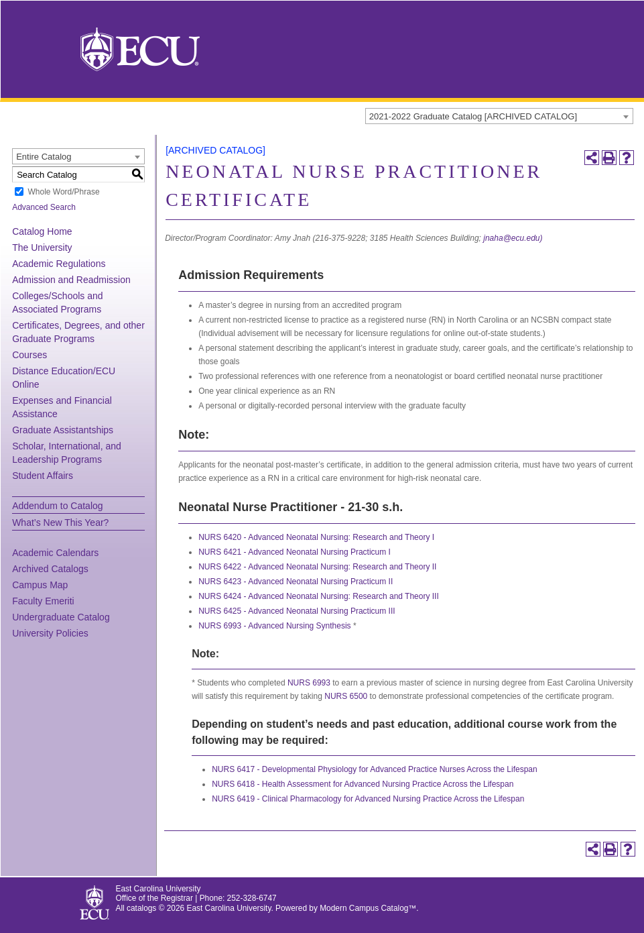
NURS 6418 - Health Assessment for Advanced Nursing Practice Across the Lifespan (362, 784)
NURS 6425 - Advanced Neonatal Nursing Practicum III (296, 611)
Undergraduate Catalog (61, 617)
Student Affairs (42, 475)
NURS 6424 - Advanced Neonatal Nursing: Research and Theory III (318, 596)
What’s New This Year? (60, 522)
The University (42, 247)
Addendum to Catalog (57, 505)
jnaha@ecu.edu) (512, 238)
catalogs (141, 908)
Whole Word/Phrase (63, 192)
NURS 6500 (345, 696)
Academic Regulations (58, 263)
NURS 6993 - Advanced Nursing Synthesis (274, 625)
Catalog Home (42, 231)
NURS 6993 (308, 683)
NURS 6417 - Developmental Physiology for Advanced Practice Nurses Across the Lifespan (374, 769)
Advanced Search (44, 207)
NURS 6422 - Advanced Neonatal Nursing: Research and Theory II (317, 566)
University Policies (50, 633)
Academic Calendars (55, 552)
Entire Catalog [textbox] (43, 157)
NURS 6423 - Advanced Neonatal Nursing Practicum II (295, 581)
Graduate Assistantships (62, 430)
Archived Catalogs (50, 568)
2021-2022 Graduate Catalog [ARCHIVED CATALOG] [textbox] (473, 116)
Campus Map (40, 585)
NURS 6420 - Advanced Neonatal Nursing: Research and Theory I (316, 537)
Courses (29, 354)
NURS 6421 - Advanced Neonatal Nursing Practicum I (294, 552)
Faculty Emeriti (43, 601)
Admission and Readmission (71, 279)
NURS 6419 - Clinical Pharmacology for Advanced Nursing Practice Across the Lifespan (368, 799)
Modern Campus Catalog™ (368, 908)
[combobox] (499, 116)
